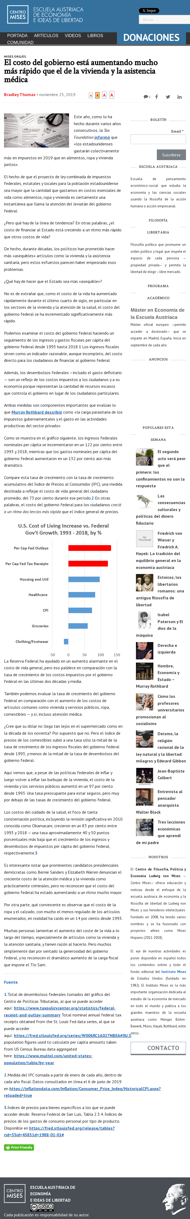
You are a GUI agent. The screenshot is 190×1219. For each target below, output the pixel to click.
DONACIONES (151, 37)
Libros (95, 35)
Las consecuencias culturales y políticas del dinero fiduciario (160, 508)
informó (102, 135)
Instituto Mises (173, 970)
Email (177, 129)
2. (5, 1073)
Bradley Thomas (20, 93)
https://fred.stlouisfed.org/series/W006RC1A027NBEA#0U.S (72, 1033)
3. (5, 1106)
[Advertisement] (158, 393)
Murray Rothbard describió (37, 410)
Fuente (11, 980)
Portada (17, 35)
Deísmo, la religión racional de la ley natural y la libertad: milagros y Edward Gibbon (161, 745)
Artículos (46, 35)
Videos (73, 35)
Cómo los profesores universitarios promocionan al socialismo (160, 708)
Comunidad (20, 42)
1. (5, 992)
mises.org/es (15, 55)
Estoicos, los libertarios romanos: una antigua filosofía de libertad (160, 589)
